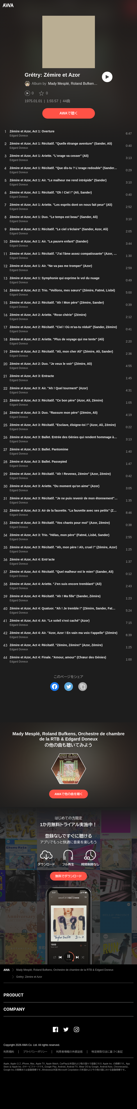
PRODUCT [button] (13, 995)
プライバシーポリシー (35, 1051)
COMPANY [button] (14, 1009)
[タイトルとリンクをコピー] (82, 686)
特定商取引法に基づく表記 (107, 1051)
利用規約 (9, 1051)
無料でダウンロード (68, 876)
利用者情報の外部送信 (69, 1051)
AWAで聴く (68, 113)
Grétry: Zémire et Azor (29, 976)
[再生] (107, 77)
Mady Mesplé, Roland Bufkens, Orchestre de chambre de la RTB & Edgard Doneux (64, 969)
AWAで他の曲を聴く (68, 794)
